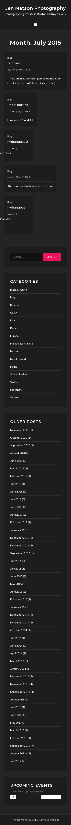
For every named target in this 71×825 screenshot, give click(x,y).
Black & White (18, 289)
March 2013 (17, 730)
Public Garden (18, 374)
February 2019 (18, 476)
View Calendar (51, 797)
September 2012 (20, 745)
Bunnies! (13, 63)
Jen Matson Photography (35, 8)
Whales (14, 397)
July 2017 (15, 499)
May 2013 (16, 722)
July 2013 (15, 707)
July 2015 (15, 568)
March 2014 (17, 661)
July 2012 (15, 761)
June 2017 (16, 506)
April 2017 (16, 514)
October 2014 (18, 630)
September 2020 (20, 445)
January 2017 (18, 530)
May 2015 (16, 584)
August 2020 (18, 453)
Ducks (14, 328)
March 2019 (17, 468)
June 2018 (16, 491)
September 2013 (20, 691)
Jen (13, 69)
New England (18, 358)
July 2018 (15, 483)
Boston (14, 305)
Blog (9, 57)
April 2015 (16, 591)
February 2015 (18, 599)
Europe (14, 335)
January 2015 (18, 607)
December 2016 (19, 537)
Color (13, 312)
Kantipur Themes (49, 819)
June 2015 (16, 576)
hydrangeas (16, 207)
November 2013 (19, 684)
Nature (14, 351)
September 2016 (20, 553)
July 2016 (15, 560)
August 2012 (18, 753)
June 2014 (16, 645)
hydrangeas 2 (17, 142)
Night (13, 366)
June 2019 (16, 460)
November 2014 (19, 622)
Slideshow (16, 389)
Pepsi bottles (17, 105)
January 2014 (18, 668)
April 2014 (16, 653)
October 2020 (18, 437)
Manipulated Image (21, 343)
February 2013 (18, 738)
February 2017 (18, 522)
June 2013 (16, 714)
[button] (13, 797)
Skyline (14, 382)
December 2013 (19, 676)
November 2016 (19, 545)
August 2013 (18, 699)
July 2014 (15, 637)
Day (12, 320)
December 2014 (19, 614)
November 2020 (19, 429)
